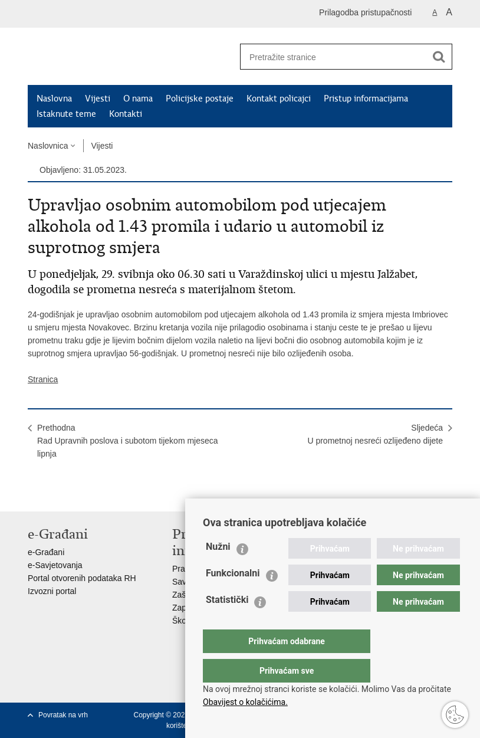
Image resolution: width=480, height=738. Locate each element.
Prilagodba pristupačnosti (365, 12)
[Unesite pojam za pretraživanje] (329, 57)
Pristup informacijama (366, 98)
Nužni (218, 570)
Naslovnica (48, 145)
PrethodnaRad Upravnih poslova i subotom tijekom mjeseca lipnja (127, 440)
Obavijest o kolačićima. (245, 702)
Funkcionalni (233, 596)
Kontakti (125, 114)
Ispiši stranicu (34, 493)
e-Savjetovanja (55, 565)
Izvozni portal (52, 591)
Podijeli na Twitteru (84, 493)
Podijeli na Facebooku (59, 493)
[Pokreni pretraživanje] (439, 56)
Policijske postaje (200, 98)
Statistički (227, 623)
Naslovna (54, 98)
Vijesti (97, 98)
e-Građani (46, 552)
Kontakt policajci (278, 98)
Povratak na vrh (63, 715)
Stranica (43, 379)
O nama (138, 98)
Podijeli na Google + (110, 493)
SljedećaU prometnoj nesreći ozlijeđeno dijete (375, 434)
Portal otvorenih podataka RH (82, 578)
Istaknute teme (66, 114)
